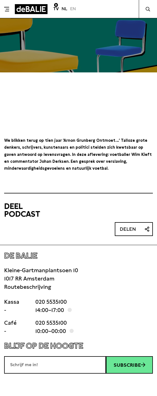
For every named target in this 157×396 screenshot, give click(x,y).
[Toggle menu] (6, 9)
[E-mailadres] (55, 364)
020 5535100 (51, 301)
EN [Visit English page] (73, 8)
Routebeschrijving (27, 287)
